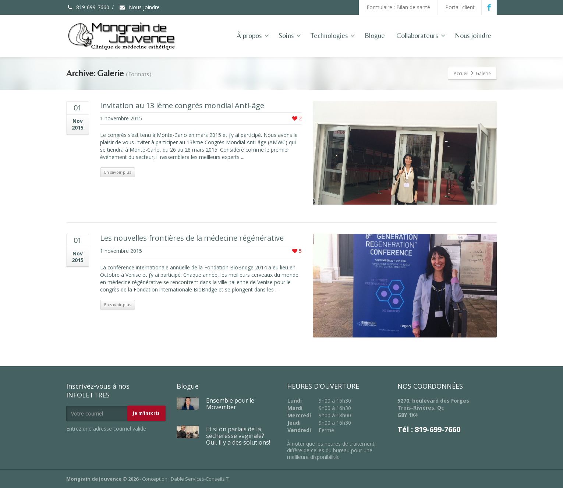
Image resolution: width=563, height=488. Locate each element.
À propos (253, 35)
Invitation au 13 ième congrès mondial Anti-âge (182, 105)
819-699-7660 (87, 7)
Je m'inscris (146, 413)
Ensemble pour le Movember (230, 403)
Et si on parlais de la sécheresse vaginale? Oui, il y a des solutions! (238, 435)
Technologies (333, 35)
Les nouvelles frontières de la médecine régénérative (192, 238)
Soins (290, 35)
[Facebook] (489, 7)
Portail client (460, 7)
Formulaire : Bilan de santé (398, 7)
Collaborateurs (420, 35)
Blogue (375, 35)
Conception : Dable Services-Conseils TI (186, 478)
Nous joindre (139, 7)
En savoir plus (117, 172)
